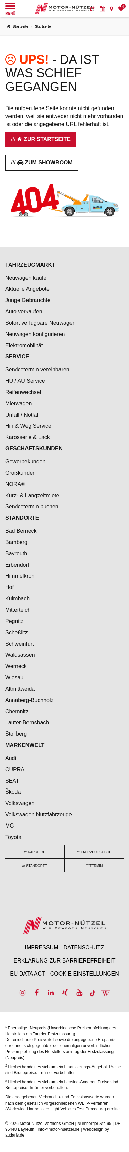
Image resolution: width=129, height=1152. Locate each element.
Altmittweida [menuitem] (20, 689)
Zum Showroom (45, 162)
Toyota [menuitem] (13, 837)
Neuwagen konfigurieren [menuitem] (35, 334)
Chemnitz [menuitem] (17, 711)
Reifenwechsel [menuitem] (23, 392)
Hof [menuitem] (9, 587)
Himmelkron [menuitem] (19, 576)
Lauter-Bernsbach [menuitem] (27, 722)
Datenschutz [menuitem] (83, 948)
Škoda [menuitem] (13, 792)
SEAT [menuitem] (12, 781)
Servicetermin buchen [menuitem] (31, 506)
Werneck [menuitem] (16, 666)
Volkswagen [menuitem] (19, 803)
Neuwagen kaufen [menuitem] (27, 278)
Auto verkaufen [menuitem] (23, 311)
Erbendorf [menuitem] (17, 565)
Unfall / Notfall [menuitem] (22, 415)
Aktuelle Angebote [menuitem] (27, 289)
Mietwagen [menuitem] (18, 403)
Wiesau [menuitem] (14, 677)
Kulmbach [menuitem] (17, 598)
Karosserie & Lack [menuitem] (27, 437)
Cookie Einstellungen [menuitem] (84, 974)
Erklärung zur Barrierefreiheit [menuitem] (64, 961)
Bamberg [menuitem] (16, 542)
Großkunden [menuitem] (20, 473)
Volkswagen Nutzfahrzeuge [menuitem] (38, 814)
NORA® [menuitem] (15, 484)
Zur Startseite (44, 139)
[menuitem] (92, 8)
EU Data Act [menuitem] (27, 974)
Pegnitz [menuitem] (14, 621)
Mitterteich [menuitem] (18, 610)
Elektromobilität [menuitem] (24, 345)
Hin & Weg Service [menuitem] (28, 426)
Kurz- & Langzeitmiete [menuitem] (32, 495)
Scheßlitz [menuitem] (16, 632)
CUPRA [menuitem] (14, 769)
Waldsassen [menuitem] (20, 655)
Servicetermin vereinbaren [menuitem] (37, 369)
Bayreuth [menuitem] (16, 553)
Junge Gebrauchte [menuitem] (28, 300)
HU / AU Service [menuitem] (25, 381)
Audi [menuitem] (10, 758)
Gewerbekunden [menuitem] (25, 461)
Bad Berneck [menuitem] (21, 531)
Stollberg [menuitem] (16, 734)
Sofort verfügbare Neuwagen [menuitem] (40, 323)
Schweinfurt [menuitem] (19, 644)
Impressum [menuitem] (41, 948)
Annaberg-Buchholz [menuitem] (29, 700)
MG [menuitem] (9, 826)
